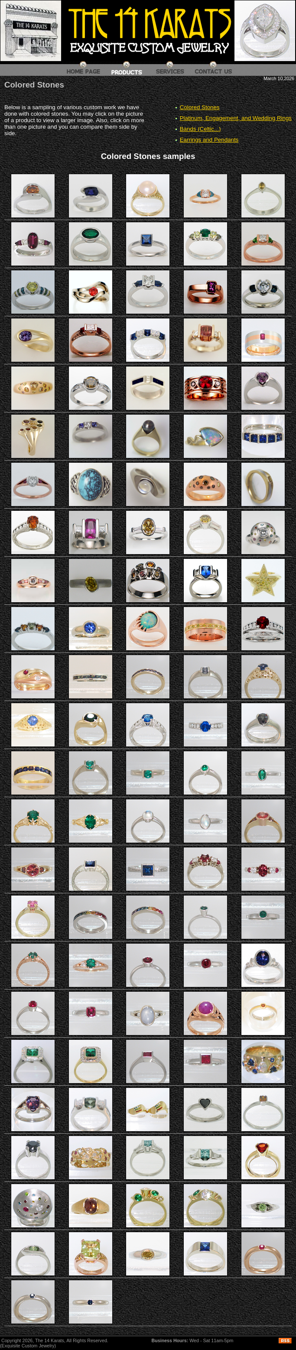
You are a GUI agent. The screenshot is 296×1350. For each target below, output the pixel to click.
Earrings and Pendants (209, 139)
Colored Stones (200, 107)
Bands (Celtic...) (200, 129)
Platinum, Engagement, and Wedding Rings (236, 118)
